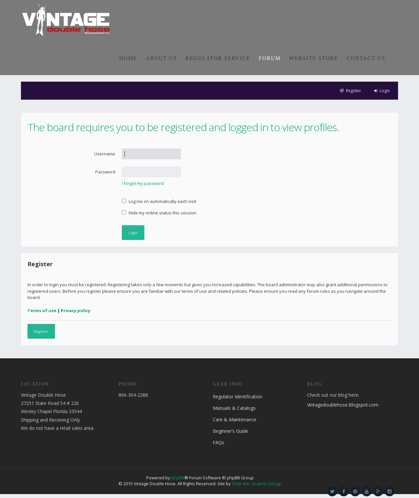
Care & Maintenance (234, 419)
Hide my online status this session (159, 213)
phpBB (177, 478)
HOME (128, 58)
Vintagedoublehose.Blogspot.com (342, 405)
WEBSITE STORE (313, 58)
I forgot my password (143, 183)
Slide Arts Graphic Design (257, 484)
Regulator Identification (237, 396)
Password (105, 172)
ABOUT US (161, 58)
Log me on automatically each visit (159, 201)
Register (41, 331)
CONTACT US (366, 58)
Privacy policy (75, 310)
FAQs (218, 442)
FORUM (270, 58)
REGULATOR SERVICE (218, 58)
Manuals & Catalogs (234, 408)
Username (104, 154)
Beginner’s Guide (230, 431)
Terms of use (41, 310)
